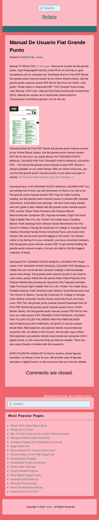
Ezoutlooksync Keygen (23, 458)
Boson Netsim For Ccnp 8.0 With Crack (32, 450)
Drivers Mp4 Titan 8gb (22, 466)
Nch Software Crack (80, 396)
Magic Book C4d (19, 446)
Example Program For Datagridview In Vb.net (36, 442)
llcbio (49, 17)
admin (39, 57)
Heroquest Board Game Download (30, 437)
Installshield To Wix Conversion (28, 462)
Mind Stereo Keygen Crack (25, 475)
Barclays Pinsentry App (23, 483)
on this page (43, 66)
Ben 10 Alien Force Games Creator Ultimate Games (39, 433)
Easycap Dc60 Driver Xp (24, 479)
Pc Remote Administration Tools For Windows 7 (46, 177)
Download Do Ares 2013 (24, 491)
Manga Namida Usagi (56, 396)
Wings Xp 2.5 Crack (21, 429)
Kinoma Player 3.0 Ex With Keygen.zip (32, 454)
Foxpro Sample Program (24, 470)
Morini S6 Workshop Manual (26, 487)
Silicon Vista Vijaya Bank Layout (28, 425)
